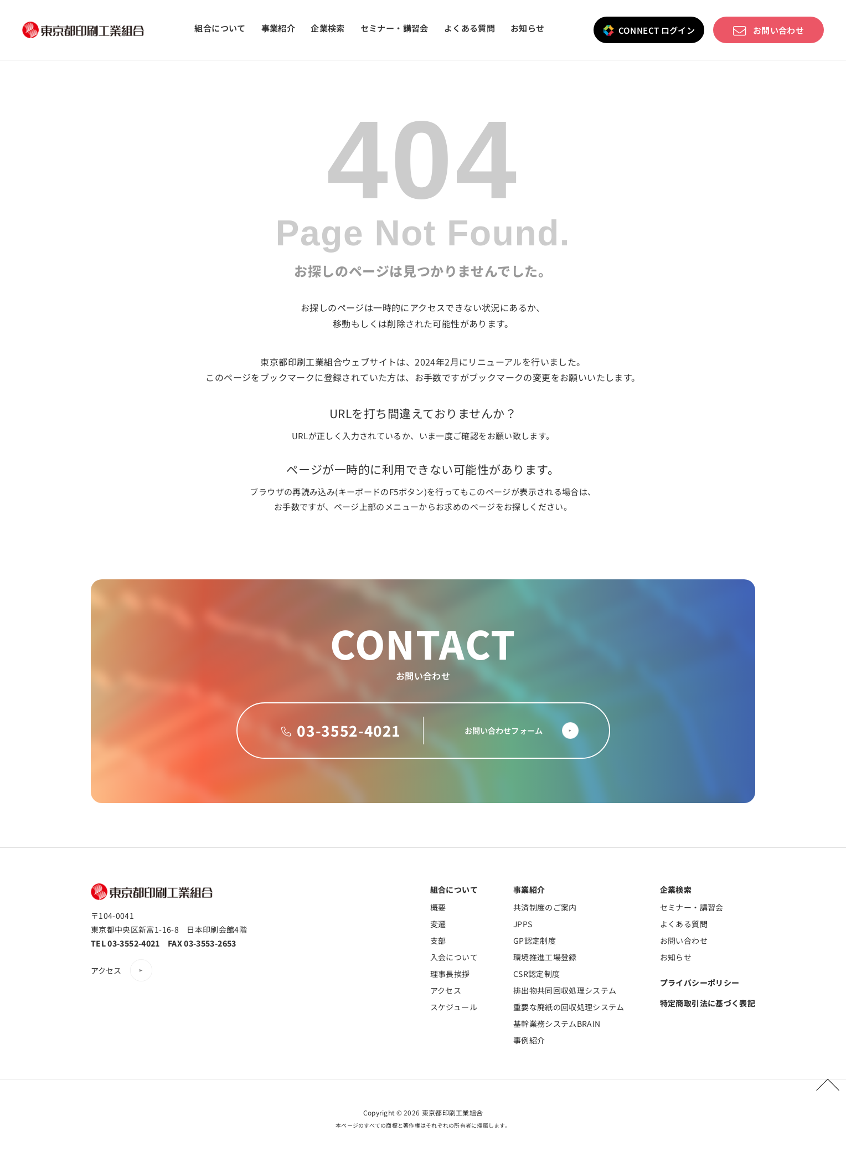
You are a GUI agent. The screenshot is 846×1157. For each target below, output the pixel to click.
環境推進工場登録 (545, 957)
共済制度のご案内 (545, 907)
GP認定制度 (534, 940)
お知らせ (527, 28)
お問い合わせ (778, 30)
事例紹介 (529, 1040)
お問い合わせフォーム (491, 730)
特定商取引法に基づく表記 (707, 1003)
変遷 (438, 924)
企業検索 (328, 28)
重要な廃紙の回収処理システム (569, 1007)
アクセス (106, 970)
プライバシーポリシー (700, 982)
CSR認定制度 (536, 974)
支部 (438, 940)
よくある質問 (469, 28)
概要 (438, 907)
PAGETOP (822, 1083)
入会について (454, 957)
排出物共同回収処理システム (565, 990)
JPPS (522, 924)
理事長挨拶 (450, 974)
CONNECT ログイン (656, 30)
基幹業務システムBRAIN (557, 1023)
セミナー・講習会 (394, 28)
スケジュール (453, 1007)
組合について (219, 28)
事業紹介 (278, 28)
